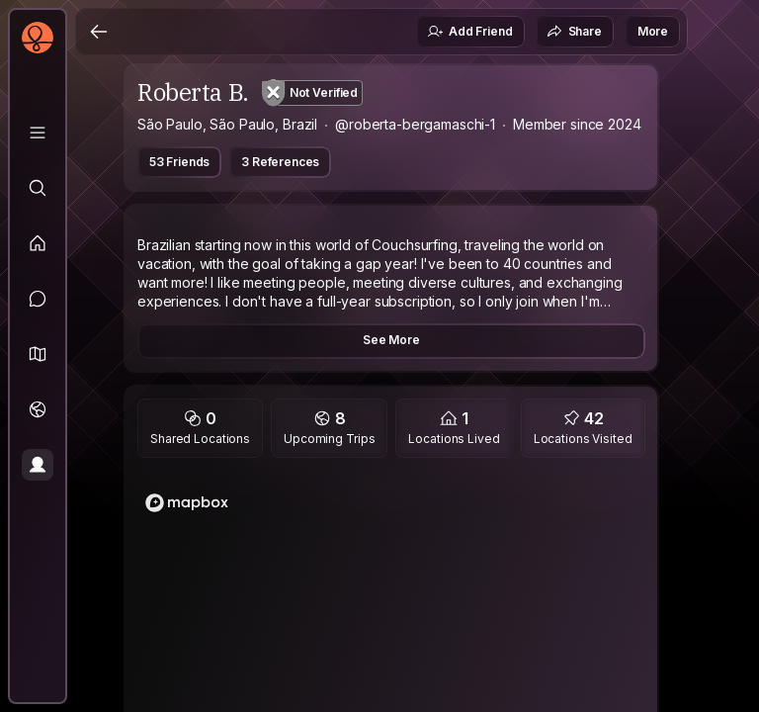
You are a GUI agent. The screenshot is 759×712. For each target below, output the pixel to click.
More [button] (652, 31)
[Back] (99, 31)
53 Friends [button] (179, 161)
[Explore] (37, 188)
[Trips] (37, 409)
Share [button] (574, 32)
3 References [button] (280, 161)
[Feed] (37, 243)
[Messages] (37, 298)
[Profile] (37, 465)
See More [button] (391, 339)
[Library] (37, 132)
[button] (37, 354)
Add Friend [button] (469, 32)
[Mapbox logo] (186, 502)
